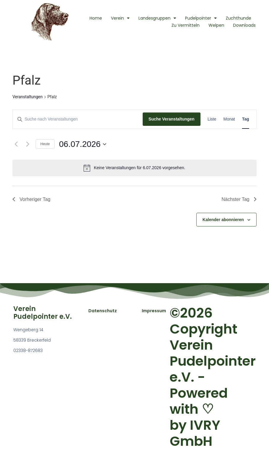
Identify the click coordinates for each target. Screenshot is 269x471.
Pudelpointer (201, 18)
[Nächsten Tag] (27, 144)
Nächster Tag (239, 199)
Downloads (244, 25)
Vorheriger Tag (31, 199)
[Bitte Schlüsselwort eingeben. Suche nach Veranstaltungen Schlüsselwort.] (78, 119)
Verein (120, 18)
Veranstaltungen (27, 96)
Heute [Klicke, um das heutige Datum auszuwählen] (45, 144)
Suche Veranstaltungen (172, 119)
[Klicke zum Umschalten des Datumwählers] (82, 144)
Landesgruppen (157, 18)
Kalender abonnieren (223, 219)
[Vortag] (16, 144)
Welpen (216, 25)
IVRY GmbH (195, 433)
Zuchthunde (238, 18)
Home (96, 18)
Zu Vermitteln (185, 25)
